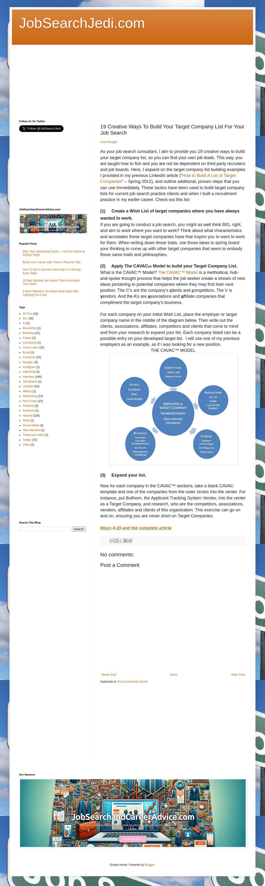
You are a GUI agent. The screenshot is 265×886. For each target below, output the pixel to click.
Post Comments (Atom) (133, 681)
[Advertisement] (101, 78)
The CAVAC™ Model (178, 272)
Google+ (28, 362)
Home (174, 674)
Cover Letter (30, 347)
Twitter (27, 440)
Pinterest (28, 406)
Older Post (238, 674)
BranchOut (29, 328)
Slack (26, 420)
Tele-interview (31, 430)
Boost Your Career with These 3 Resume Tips (52, 262)
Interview (28, 376)
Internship (29, 371)
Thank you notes (33, 435)
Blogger (149, 864)
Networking (30, 396)
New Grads (30, 401)
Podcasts (28, 410)
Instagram (29, 367)
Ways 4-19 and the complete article (136, 528)
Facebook (29, 357)
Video (26, 444)
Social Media (31, 425)
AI (24, 323)
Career (27, 338)
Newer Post (108, 674)
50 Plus (27, 313)
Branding (28, 333)
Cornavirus (30, 342)
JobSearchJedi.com (82, 23)
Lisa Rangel (108, 142)
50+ (25, 318)
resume (27, 415)
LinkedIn (28, 386)
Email (26, 352)
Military (27, 391)
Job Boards (30, 381)
